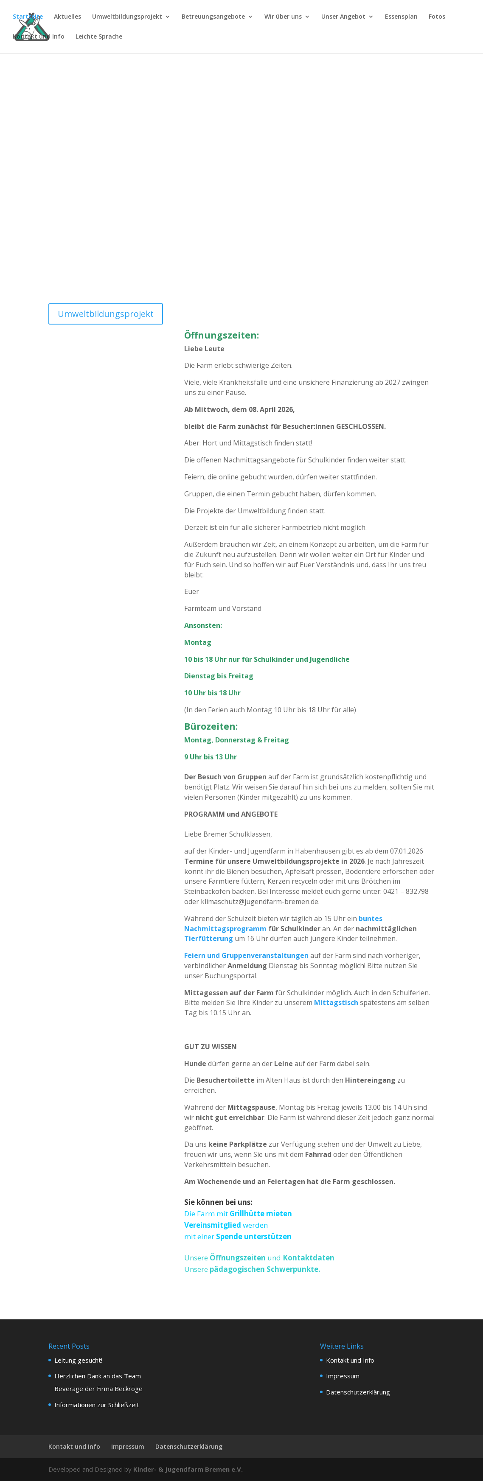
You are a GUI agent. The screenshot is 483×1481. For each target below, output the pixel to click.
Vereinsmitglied (213, 1225)
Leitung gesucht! (78, 1360)
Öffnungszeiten (238, 1258)
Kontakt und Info (39, 37)
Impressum (342, 1376)
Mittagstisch (336, 1002)
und (274, 1258)
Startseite (28, 17)
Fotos (437, 17)
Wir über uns (283, 17)
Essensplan (401, 17)
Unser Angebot (343, 17)
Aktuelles (67, 17)
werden (255, 1225)
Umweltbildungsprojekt (127, 17)
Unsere (197, 1258)
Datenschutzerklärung (358, 1392)
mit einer (200, 1236)
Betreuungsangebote (213, 17)
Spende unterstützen (254, 1236)
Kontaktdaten (307, 1258)
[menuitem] (99, 44)
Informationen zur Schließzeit (96, 1404)
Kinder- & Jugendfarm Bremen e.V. (188, 1469)
